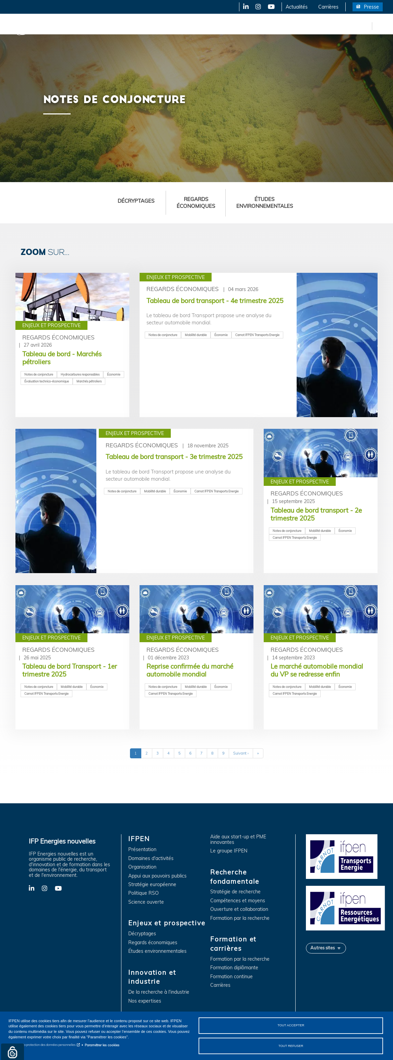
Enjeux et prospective (113, 26)
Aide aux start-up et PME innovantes (238, 839)
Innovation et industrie (172, 26)
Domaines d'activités (151, 858)
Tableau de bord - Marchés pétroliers (62, 358)
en (365, 26)
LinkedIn (243, 7)
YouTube (270, 7)
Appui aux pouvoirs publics (157, 876)
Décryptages (136, 201)
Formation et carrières (297, 26)
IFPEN (71, 26)
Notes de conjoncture (38, 374)
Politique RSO (143, 893)
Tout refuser (290, 1045)
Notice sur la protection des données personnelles (42, 1045)
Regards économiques (196, 202)
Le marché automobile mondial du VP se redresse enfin (317, 670)
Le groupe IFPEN (228, 850)
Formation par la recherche (240, 918)
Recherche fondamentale (235, 26)
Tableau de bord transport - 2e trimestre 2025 (316, 514)
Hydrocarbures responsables (80, 374)
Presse (371, 7)
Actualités (297, 7)
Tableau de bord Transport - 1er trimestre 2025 (69, 670)
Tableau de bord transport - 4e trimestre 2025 (214, 301)
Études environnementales (264, 202)
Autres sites (322, 947)
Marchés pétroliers (89, 381)
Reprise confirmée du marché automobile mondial (189, 670)
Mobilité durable (196, 335)
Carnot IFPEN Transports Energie (257, 335)
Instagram (258, 7)
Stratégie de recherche (235, 891)
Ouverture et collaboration (239, 909)
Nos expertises (144, 1001)
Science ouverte (146, 902)
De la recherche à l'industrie (158, 992)
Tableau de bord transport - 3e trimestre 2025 (174, 457)
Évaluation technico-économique (46, 381)
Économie (113, 374)
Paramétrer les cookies (102, 1044)
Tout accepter (290, 1025)
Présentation (142, 849)
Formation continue (231, 976)
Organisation (142, 867)
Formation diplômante (234, 967)
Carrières (328, 7)
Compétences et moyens (237, 900)
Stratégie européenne (152, 884)
